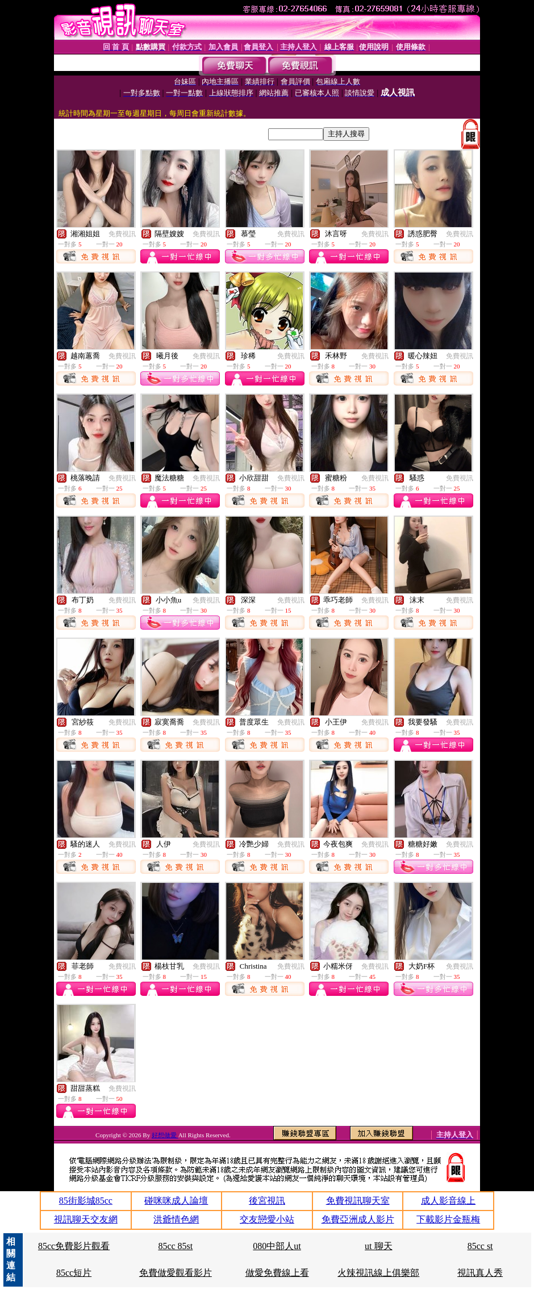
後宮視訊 (267, 1200)
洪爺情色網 (176, 1219)
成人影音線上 (448, 1200)
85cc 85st (175, 1246)
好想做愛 (165, 1135)
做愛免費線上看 (277, 1273)
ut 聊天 (378, 1246)
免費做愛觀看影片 (175, 1273)
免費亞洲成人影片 (358, 1219)
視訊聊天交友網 (86, 1219)
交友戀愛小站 (267, 1219)
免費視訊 (122, 234)
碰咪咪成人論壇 (176, 1200)
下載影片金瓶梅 (448, 1219)
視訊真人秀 (480, 1273)
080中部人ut (277, 1246)
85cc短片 (73, 1273)
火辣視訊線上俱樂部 (378, 1273)
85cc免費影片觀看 (74, 1246)
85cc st (480, 1246)
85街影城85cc (85, 1200)
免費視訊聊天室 (358, 1200)
